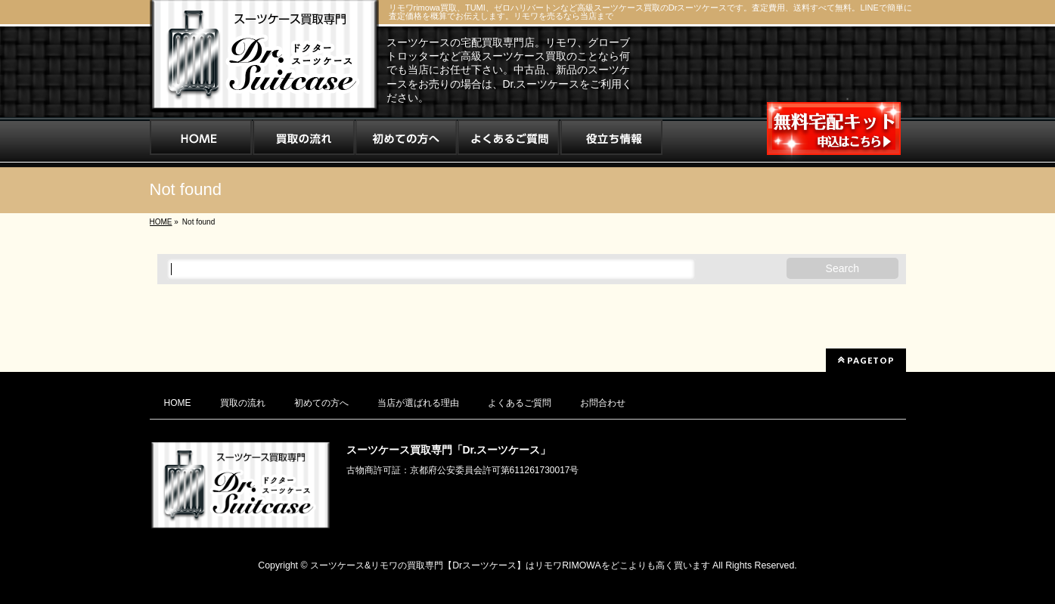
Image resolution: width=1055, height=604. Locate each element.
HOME (177, 403)
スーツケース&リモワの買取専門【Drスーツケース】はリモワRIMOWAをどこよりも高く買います (510, 565)
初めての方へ (321, 403)
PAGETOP (866, 360)
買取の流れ (242, 403)
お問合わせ (602, 403)
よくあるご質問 (519, 403)
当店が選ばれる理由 (418, 403)
